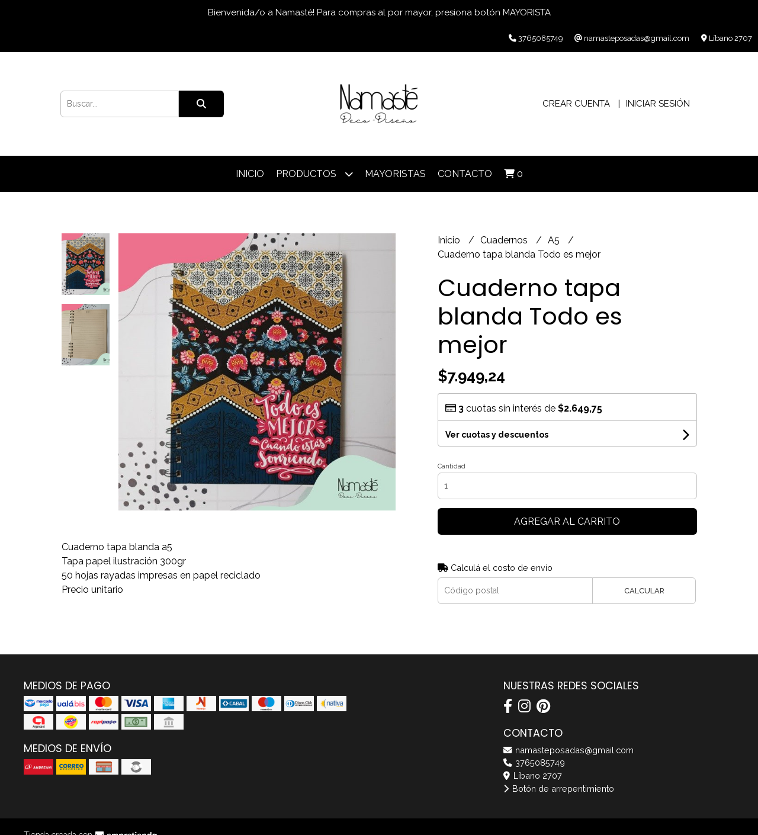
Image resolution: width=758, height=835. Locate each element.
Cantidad (451, 466)
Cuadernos (505, 240)
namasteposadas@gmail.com (568, 750)
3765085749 (534, 762)
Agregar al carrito (567, 521)
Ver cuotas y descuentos (496, 434)
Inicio (250, 173)
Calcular (644, 590)
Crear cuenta (576, 103)
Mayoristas (395, 173)
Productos (314, 174)
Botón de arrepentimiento (558, 788)
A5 (555, 240)
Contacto (465, 173)
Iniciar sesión (658, 103)
